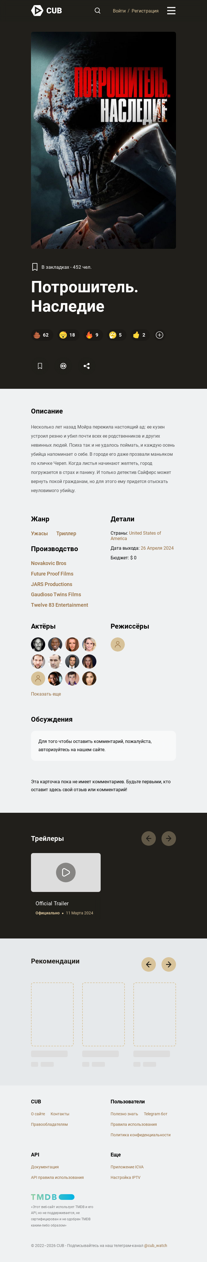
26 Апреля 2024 (157, 548)
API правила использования (57, 1177)
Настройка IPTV (125, 1177)
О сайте (38, 1114)
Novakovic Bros (48, 563)
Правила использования (134, 1124)
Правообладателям (49, 1124)
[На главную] (46, 10)
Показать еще (46, 694)
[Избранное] (40, 366)
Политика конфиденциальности (141, 1135)
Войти (119, 10)
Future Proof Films (52, 574)
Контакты (60, 1114)
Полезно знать (124, 1114)
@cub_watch (155, 1245)
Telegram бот (155, 1114)
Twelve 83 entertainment (59, 605)
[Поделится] (87, 366)
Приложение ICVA (127, 1167)
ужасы (39, 533)
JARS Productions (51, 584)
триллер (66, 533)
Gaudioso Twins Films (56, 594)
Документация (45, 1167)
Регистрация (145, 10)
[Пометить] (63, 366)
